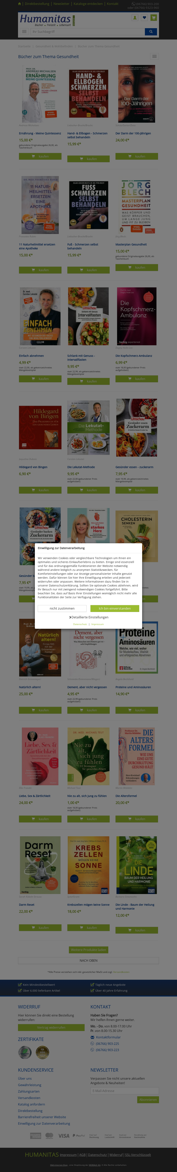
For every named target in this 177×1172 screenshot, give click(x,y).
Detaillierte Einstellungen (88, 617)
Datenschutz (80, 624)
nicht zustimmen (64, 608)
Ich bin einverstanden (115, 608)
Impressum (97, 624)
